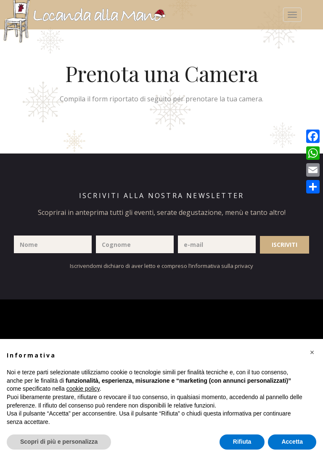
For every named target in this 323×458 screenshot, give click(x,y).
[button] (312, 352)
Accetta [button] (292, 441)
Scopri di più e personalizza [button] (59, 441)
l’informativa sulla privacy (220, 266)
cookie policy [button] (83, 388)
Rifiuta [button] (242, 441)
